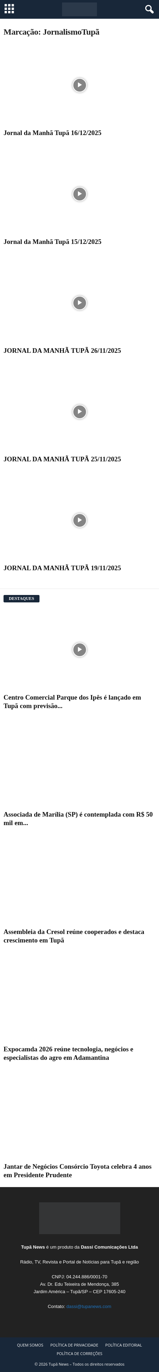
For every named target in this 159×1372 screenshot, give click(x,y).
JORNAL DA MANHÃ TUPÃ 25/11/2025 (62, 459)
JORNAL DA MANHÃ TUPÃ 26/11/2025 (62, 350)
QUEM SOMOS (30, 1345)
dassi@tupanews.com (88, 1306)
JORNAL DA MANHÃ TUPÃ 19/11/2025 (62, 568)
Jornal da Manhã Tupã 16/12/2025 (53, 132)
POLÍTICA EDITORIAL (123, 1345)
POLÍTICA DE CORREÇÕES (80, 1353)
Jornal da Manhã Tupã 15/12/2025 (53, 241)
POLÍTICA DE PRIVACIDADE (74, 1345)
